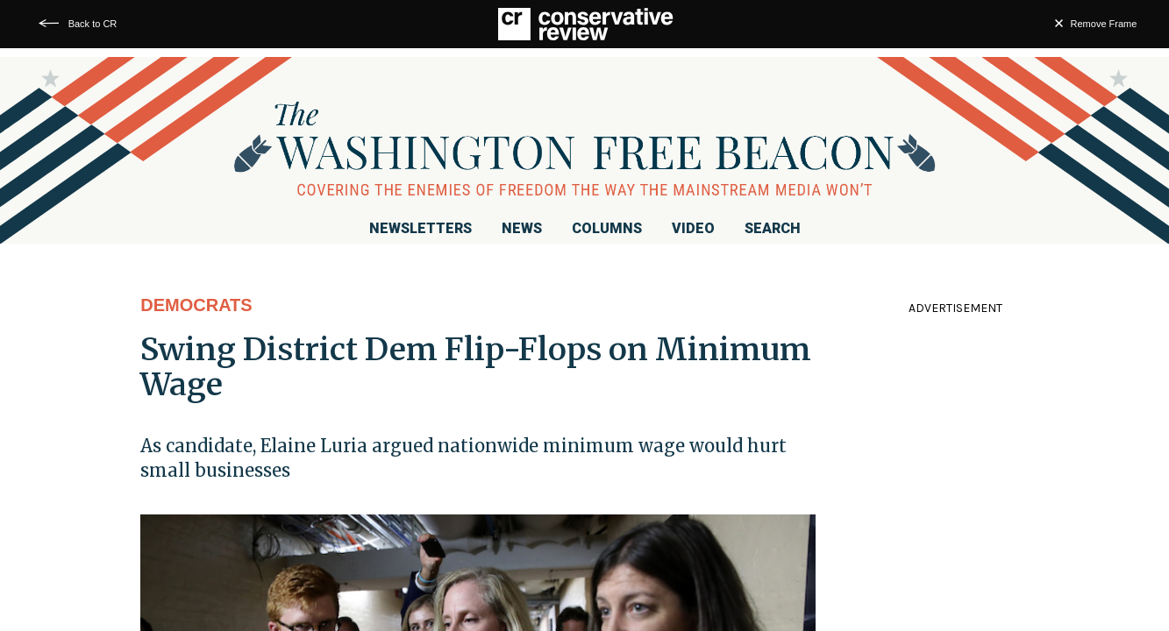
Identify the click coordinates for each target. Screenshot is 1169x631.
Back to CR (93, 23)
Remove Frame (1104, 23)
